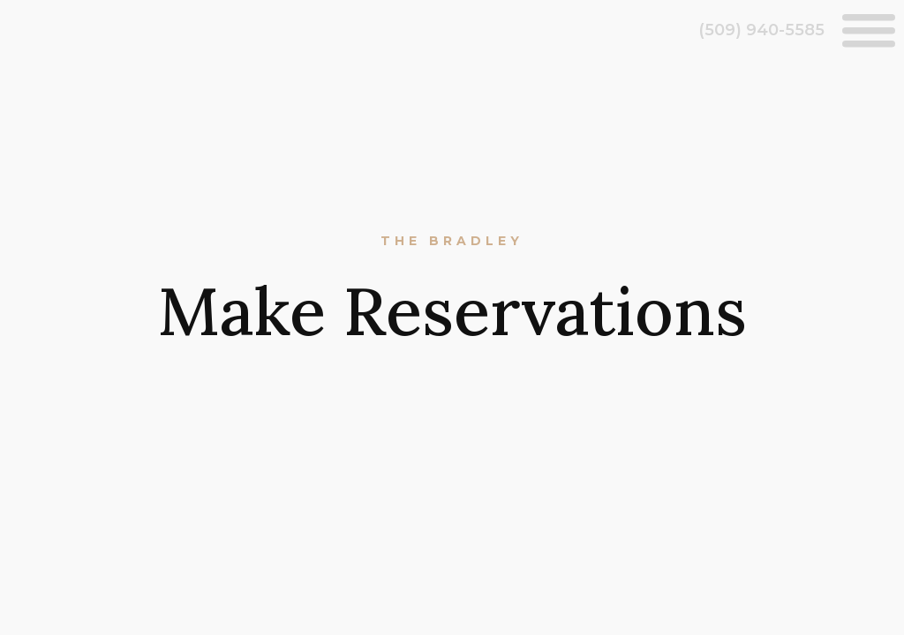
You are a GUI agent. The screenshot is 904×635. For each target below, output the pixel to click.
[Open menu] (868, 30)
